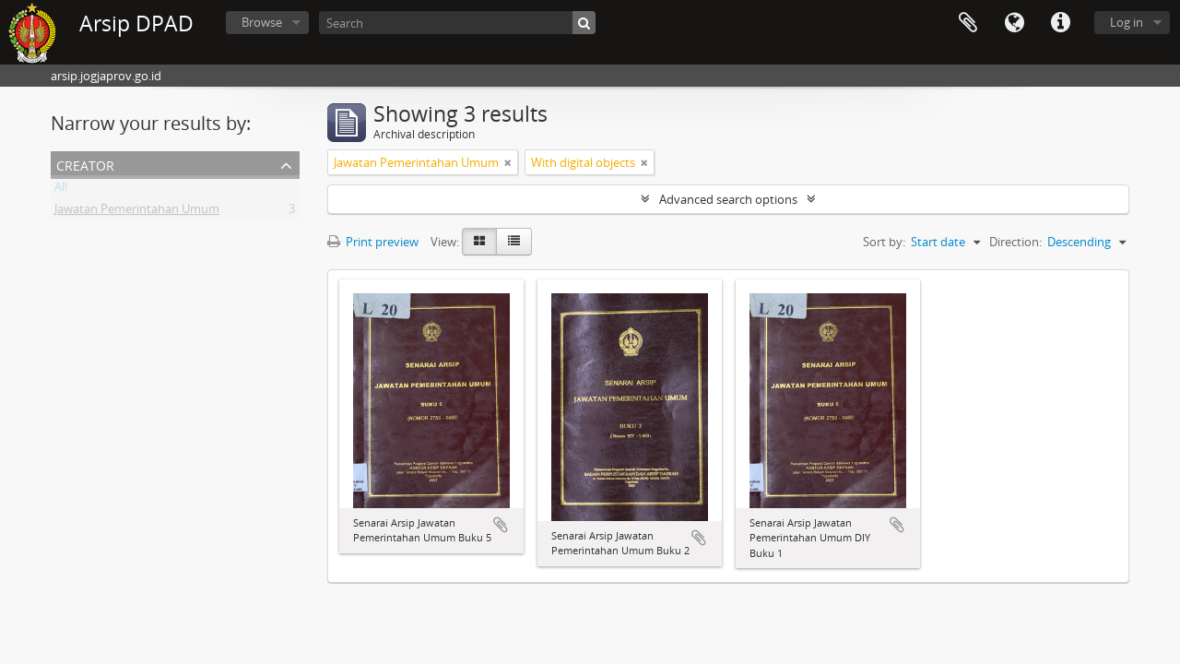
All (60, 190)
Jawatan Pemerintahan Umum (136, 212)
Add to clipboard (500, 525)
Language (1014, 23)
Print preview (373, 241)
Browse (262, 22)
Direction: (1015, 241)
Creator (85, 163)
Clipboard (968, 23)
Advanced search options (728, 199)
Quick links (1060, 23)
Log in (1126, 22)
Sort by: (884, 241)
